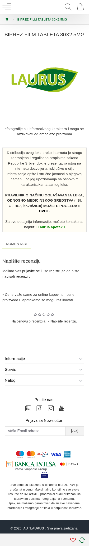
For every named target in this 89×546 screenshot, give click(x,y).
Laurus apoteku (51, 227)
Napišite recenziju (64, 321)
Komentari (16, 244)
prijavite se (31, 271)
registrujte (57, 271)
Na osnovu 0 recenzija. (28, 321)
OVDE (44, 211)
